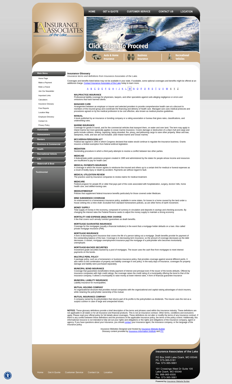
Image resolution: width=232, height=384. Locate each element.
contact (128, 322)
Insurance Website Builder (153, 329)
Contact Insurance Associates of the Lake (102, 83)
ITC (162, 331)
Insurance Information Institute (142, 331)
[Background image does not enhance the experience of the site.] (49, 73)
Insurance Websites (109, 329)
